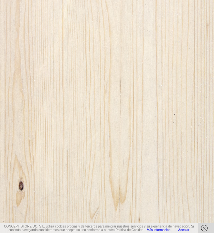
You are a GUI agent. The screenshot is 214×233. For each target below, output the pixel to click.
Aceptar (183, 230)
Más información (158, 230)
